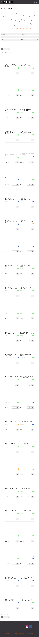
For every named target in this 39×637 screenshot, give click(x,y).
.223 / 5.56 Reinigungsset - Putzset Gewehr (11, 110)
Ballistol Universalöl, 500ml (10, 243)
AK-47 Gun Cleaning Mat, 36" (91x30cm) (27, 154)
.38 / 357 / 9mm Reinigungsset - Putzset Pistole (26, 132)
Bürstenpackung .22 (10, 443)
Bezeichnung (10, 45)
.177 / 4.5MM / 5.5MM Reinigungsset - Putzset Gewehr (11, 65)
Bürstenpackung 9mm (25, 510)
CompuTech (33, 633)
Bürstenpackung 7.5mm (11, 488)
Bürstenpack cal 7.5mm (26, 421)
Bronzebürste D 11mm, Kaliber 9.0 (25, 288)
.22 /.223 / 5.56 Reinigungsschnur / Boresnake (25, 88)
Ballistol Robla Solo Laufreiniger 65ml (10, 199)
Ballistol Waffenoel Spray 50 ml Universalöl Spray (11, 288)
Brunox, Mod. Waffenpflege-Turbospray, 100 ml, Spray (11, 400)
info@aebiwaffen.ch (19, 625)
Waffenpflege (8, 52)
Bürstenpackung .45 (25, 443)
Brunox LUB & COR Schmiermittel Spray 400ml (27, 333)
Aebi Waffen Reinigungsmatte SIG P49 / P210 (11, 154)
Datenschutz (11, 633)
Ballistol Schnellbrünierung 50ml (26, 221)
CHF (14, 45)
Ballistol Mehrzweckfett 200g (26, 176)
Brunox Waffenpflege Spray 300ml (10, 355)
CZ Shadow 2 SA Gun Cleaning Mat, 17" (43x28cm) (27, 555)
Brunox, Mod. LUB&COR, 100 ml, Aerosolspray (26, 377)
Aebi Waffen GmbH (18, 633)
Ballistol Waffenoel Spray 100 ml (26, 243)
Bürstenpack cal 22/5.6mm (26, 399)
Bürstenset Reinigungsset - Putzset (27, 533)
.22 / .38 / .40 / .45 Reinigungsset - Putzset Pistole (26, 65)
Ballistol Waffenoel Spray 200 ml (11, 266)
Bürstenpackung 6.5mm (11, 466)
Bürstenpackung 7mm (25, 488)
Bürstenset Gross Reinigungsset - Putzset (11, 533)
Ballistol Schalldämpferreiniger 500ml (11, 221)
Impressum (6, 633)
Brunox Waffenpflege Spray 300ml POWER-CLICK (26, 355)
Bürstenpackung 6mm (25, 466)
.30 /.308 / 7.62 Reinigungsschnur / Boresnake (10, 132)
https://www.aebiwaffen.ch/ (20, 626)
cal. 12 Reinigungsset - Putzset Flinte (10, 555)
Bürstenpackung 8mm (10, 510)
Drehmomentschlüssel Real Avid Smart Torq (11, 578)
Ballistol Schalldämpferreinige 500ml (25, 199)
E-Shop (2, 52)
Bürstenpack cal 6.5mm (11, 421)
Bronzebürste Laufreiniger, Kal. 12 (10, 333)
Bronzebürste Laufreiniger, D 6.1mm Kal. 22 (11, 311)
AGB (8, 633)
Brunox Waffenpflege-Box (11, 376)
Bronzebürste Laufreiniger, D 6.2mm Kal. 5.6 (26, 311)
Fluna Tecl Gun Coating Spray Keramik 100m (11, 600)
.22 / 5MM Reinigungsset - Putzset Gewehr (11, 87)
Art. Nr (7, 45)
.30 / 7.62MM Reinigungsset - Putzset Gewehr (27, 110)
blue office (23, 633)
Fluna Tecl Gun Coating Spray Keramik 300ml (26, 600)
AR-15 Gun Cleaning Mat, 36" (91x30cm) (12, 176)
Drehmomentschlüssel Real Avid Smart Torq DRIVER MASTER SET (26, 578)
